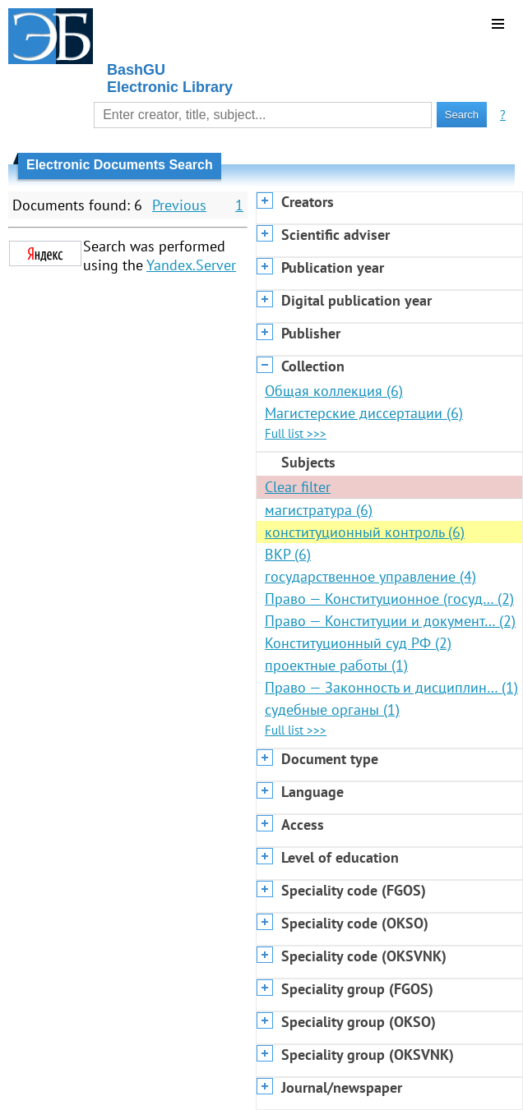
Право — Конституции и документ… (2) (390, 620)
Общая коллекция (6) (334, 390)
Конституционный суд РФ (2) (358, 642)
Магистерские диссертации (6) (364, 412)
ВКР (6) (288, 554)
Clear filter (298, 486)
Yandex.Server (191, 265)
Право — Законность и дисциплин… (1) (391, 687)
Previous (179, 205)
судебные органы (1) (332, 709)
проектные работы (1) (336, 665)
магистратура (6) (319, 509)
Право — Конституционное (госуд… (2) (389, 598)
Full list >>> (295, 433)
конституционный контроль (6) (365, 532)
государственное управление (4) (370, 576)
